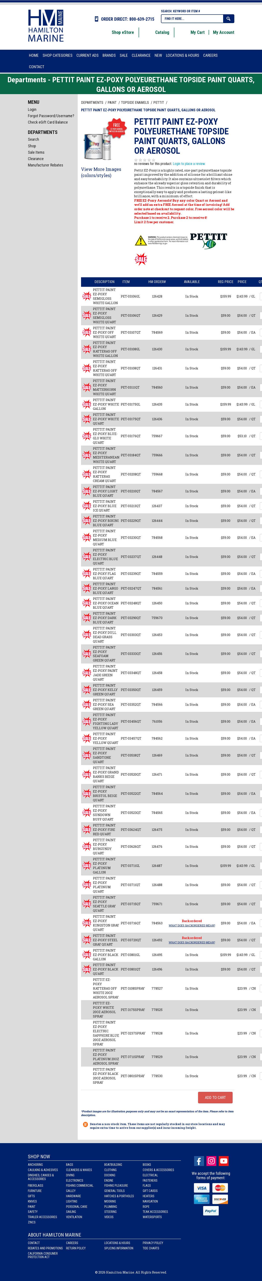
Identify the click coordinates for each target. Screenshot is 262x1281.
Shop (32, 146)
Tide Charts (151, 1248)
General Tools (114, 1191)
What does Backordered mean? (192, 925)
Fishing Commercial (79, 1185)
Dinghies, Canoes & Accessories (41, 1177)
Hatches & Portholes (119, 1196)
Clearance (36, 158)
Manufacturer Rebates (45, 165)
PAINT (112, 103)
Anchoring (35, 1164)
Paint (31, 1206)
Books (147, 1164)
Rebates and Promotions (45, 1248)
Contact (34, 1243)
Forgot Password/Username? (51, 115)
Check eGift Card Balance (48, 122)
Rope (146, 1206)
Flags (147, 1185)
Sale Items (36, 152)
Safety (33, 1211)
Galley (71, 1191)
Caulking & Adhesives (43, 1170)
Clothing (110, 1170)
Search (33, 139)
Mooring (110, 1201)
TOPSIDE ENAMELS (135, 103)
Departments (92, 103)
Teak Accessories (155, 1211)
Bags (69, 1164)
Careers (72, 1243)
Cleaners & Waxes (79, 1170)
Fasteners (150, 1180)
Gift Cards (150, 1191)
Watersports (152, 1217)
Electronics (74, 1180)
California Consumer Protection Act (43, 1255)
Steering (110, 1211)
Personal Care (76, 1206)
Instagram (211, 1161)
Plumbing (110, 1206)
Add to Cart (215, 1097)
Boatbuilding (113, 1164)
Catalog (156, 32)
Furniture (35, 1191)
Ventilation (74, 1217)
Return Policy (76, 1248)
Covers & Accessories (158, 1170)
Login (32, 109)
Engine (108, 1180)
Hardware (73, 1196)
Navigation (150, 1201)
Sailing (71, 1211)
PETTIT (159, 103)
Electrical (150, 1175)
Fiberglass (35, 1185)
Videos (109, 1217)
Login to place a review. (189, 164)
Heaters (148, 1196)
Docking (109, 1175)
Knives (32, 1201)
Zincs (32, 1222)
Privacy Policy (153, 1243)
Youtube (224, 1161)
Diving (70, 1175)
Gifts (31, 1196)
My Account (223, 32)
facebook (199, 1161)
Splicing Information (118, 1248)
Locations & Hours (117, 1243)
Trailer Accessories (42, 1217)
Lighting (71, 1201)
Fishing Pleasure (116, 1185)
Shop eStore (117, 32)
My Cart (192, 32)
